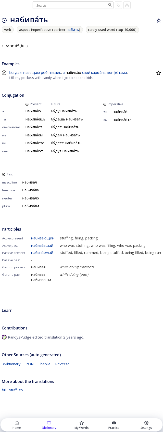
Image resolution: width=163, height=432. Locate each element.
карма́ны (98, 72)
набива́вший (42, 245)
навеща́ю (31, 72)
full (4, 389)
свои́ (86, 72)
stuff (13, 389)
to (21, 389)
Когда (14, 72)
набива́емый (42, 252)
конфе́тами (117, 72)
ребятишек (51, 72)
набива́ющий (42, 238)
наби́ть (73, 29)
